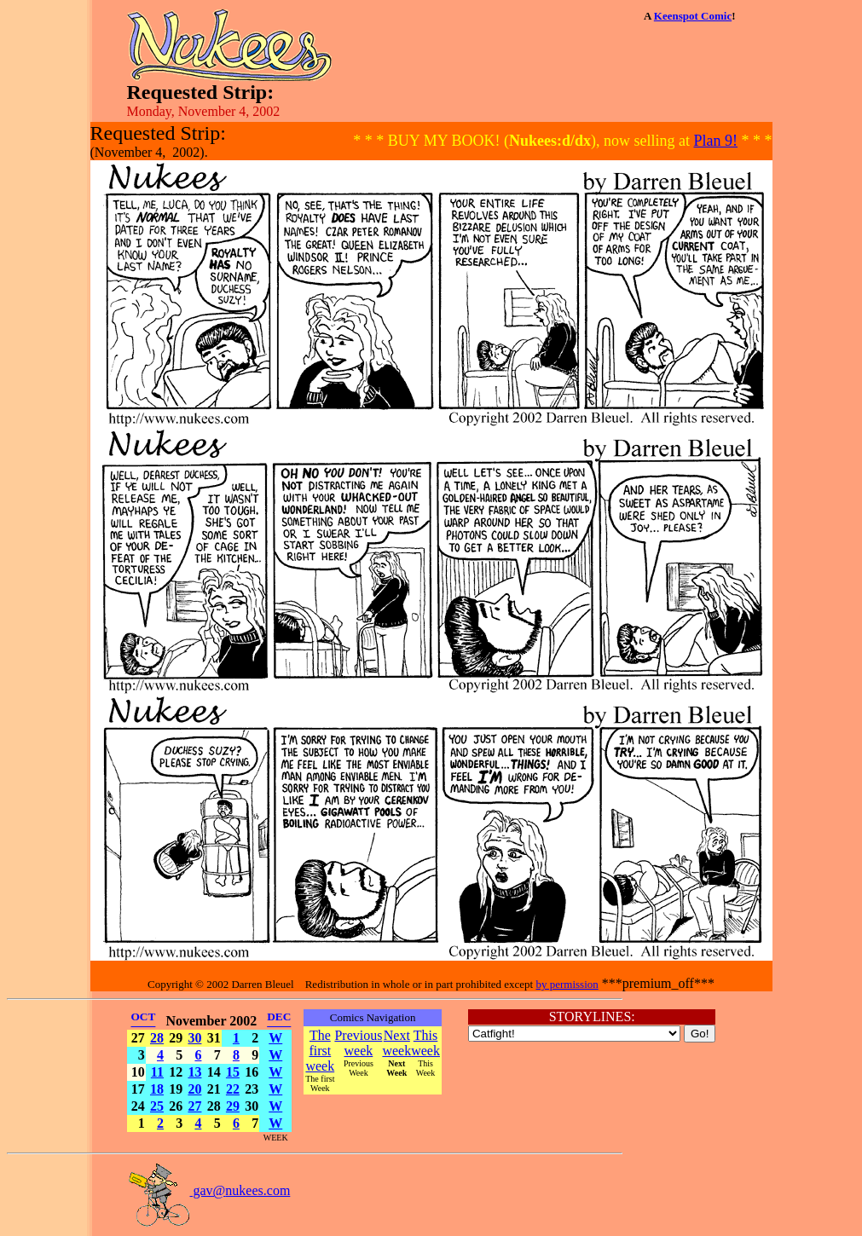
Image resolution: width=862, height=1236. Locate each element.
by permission (566, 984)
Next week (396, 1043)
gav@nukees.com (209, 1190)
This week (425, 1043)
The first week (319, 1050)
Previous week (358, 1043)
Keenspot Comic (693, 15)
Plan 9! (716, 140)
